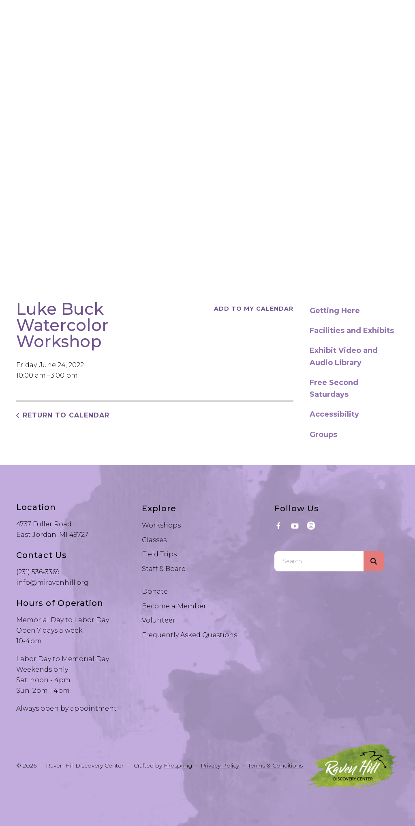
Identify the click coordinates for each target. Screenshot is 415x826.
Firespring (178, 765)
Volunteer (158, 620)
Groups (323, 434)
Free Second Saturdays (334, 388)
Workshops (161, 525)
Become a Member (174, 606)
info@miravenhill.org (52, 582)
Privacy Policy (220, 765)
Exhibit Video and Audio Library (344, 356)
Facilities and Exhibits (352, 330)
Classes (154, 540)
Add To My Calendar (253, 308)
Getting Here (335, 310)
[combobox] (319, 561)
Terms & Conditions (275, 765)
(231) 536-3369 (38, 572)
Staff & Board (164, 569)
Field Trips (159, 554)
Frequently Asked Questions (189, 635)
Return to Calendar (66, 415)
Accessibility (334, 414)
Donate (155, 591)
